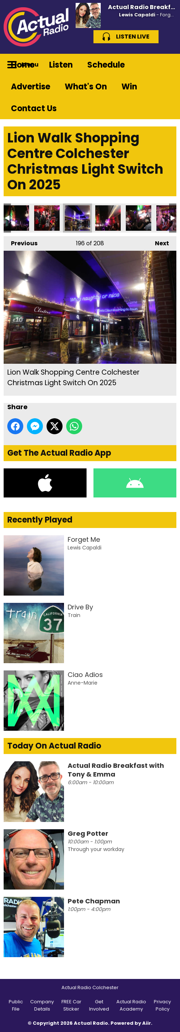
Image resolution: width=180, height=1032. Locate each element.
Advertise (30, 86)
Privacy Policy (162, 1005)
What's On (86, 86)
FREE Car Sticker (71, 1005)
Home (23, 64)
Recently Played (39, 519)
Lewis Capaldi (137, 14)
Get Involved (99, 1005)
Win (129, 86)
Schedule (106, 64)
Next (158, 241)
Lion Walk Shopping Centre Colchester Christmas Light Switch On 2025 (16, 218)
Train (74, 615)
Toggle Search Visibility (165, 65)
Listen (61, 64)
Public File (16, 1005)
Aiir (146, 1023)
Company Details (42, 1005)
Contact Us (34, 108)
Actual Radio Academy (131, 1005)
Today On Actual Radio (54, 745)
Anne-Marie (82, 682)
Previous (20, 241)
